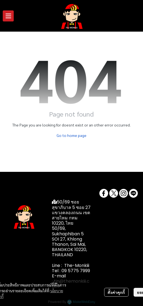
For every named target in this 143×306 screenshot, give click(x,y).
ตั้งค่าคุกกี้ (116, 292)
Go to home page (71, 135)
